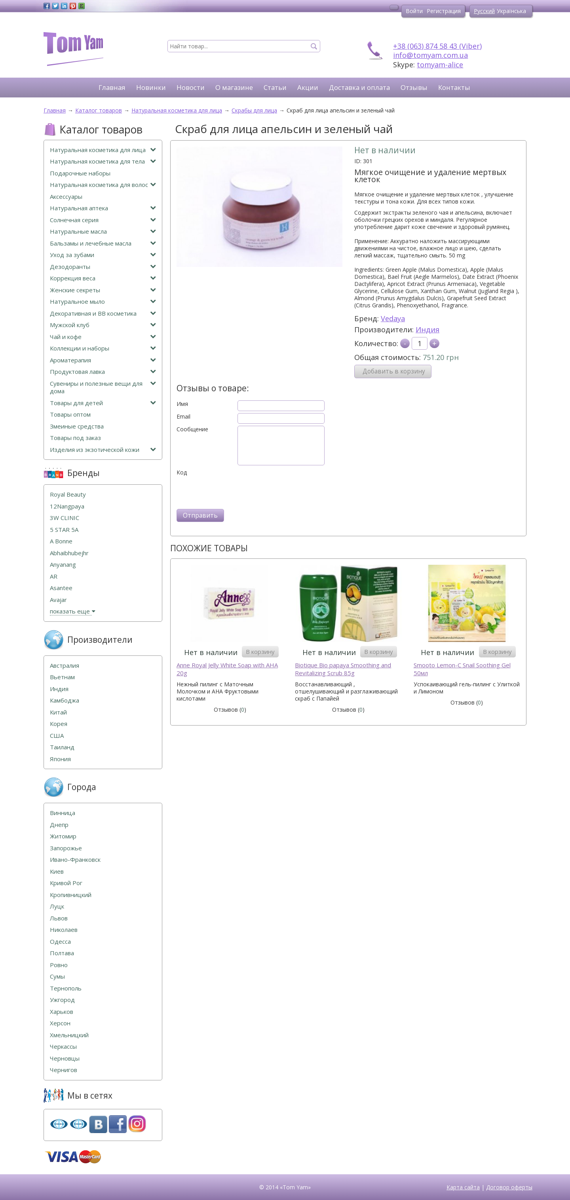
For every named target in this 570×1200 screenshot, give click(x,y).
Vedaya (393, 318)
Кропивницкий (70, 895)
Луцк (57, 906)
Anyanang (63, 564)
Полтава (62, 953)
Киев (57, 871)
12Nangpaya (67, 506)
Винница (62, 813)
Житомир (63, 836)
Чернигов (63, 1070)
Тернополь (66, 988)
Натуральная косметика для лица (103, 150)
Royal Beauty (68, 494)
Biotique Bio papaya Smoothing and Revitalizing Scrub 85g (343, 669)
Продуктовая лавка (103, 371)
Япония (60, 759)
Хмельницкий (69, 1035)
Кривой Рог (66, 883)
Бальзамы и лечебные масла (103, 243)
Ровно (59, 965)
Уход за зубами (103, 255)
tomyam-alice (440, 64)
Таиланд (62, 747)
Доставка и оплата (359, 87)
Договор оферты (509, 1187)
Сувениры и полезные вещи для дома (103, 387)
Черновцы (65, 1058)
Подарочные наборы (80, 173)
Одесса (60, 941)
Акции (307, 87)
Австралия (64, 665)
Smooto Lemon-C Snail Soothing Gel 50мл (462, 669)
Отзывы (414, 87)
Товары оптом (70, 414)
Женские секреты (103, 290)
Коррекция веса (103, 278)
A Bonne (61, 541)
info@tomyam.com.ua (430, 55)
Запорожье (66, 848)
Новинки (151, 87)
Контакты (454, 87)
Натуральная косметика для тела (103, 161)
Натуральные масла (103, 231)
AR (53, 576)
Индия (427, 329)
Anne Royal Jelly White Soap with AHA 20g (227, 669)
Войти (414, 11)
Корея (58, 724)
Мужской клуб (103, 325)
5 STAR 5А (64, 529)
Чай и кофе (103, 337)
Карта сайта (463, 1187)
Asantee (61, 588)
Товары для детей (103, 403)
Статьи (275, 87)
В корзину (260, 651)
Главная (112, 87)
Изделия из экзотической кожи (103, 449)
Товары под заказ (75, 438)
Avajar (58, 600)
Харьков (61, 1011)
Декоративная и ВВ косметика (103, 313)
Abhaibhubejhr (69, 553)
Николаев (64, 929)
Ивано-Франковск (75, 859)
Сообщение (192, 429)
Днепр (59, 825)
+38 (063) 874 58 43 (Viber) (437, 46)
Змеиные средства (77, 426)
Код (182, 472)
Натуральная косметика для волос (103, 185)
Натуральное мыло (103, 301)
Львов (59, 918)
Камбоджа (64, 700)
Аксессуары (66, 196)
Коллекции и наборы (103, 348)
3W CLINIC (64, 518)
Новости (191, 87)
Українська (511, 11)
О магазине (234, 87)
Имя (182, 404)
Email (183, 416)
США (57, 735)
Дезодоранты (103, 266)
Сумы (57, 976)
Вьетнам (62, 677)
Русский (484, 11)
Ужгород (62, 1000)
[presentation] (237, 491)
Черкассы (63, 1046)
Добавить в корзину (394, 371)
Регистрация (444, 11)
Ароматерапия (103, 360)
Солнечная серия (103, 220)
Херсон (60, 1023)
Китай (58, 712)
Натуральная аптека (103, 208)
